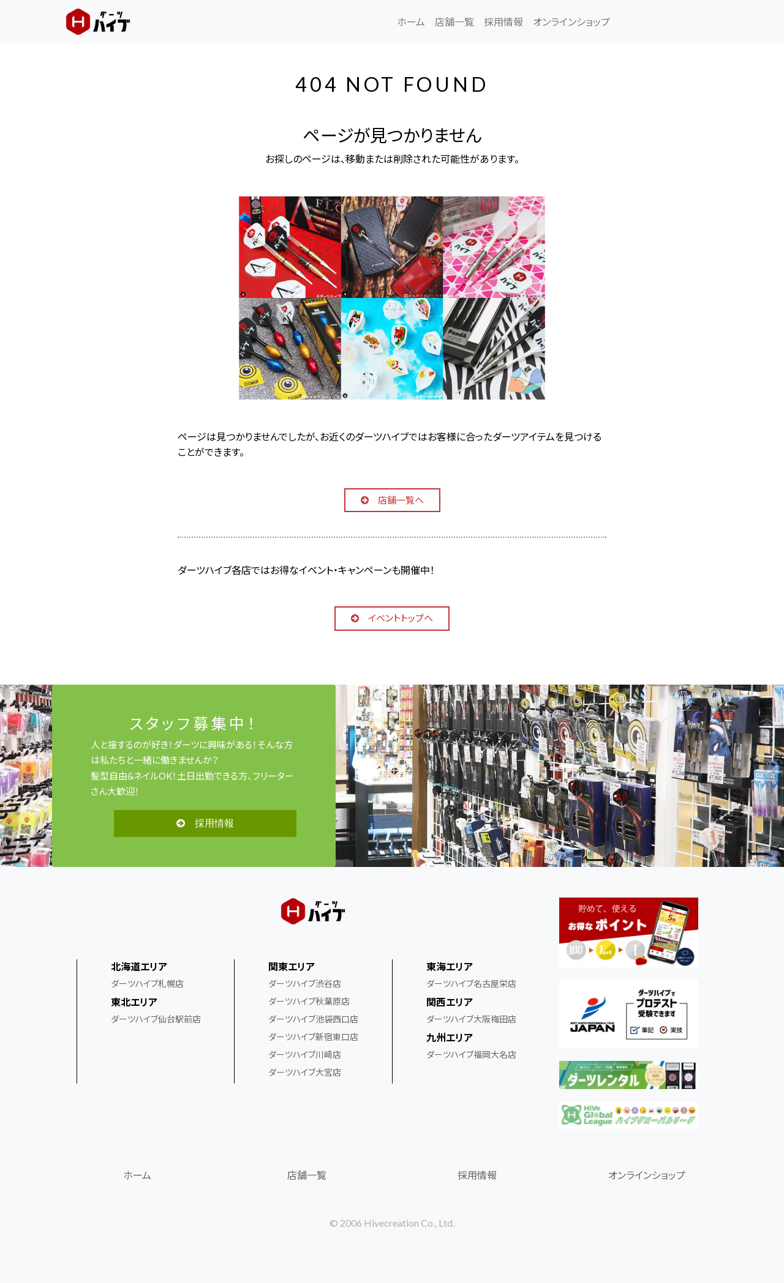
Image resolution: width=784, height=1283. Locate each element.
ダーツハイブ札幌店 (147, 983)
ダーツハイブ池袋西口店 (313, 1019)
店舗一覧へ (392, 499)
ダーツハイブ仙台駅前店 (156, 1019)
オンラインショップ (571, 22)
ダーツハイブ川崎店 (304, 1054)
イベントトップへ (392, 617)
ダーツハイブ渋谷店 (304, 983)
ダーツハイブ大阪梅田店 (471, 1019)
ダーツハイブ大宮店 (304, 1072)
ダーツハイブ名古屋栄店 (471, 983)
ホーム (411, 22)
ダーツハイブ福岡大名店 (471, 1054)
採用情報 (503, 22)
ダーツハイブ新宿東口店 (313, 1037)
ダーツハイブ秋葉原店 (309, 1001)
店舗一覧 (454, 22)
